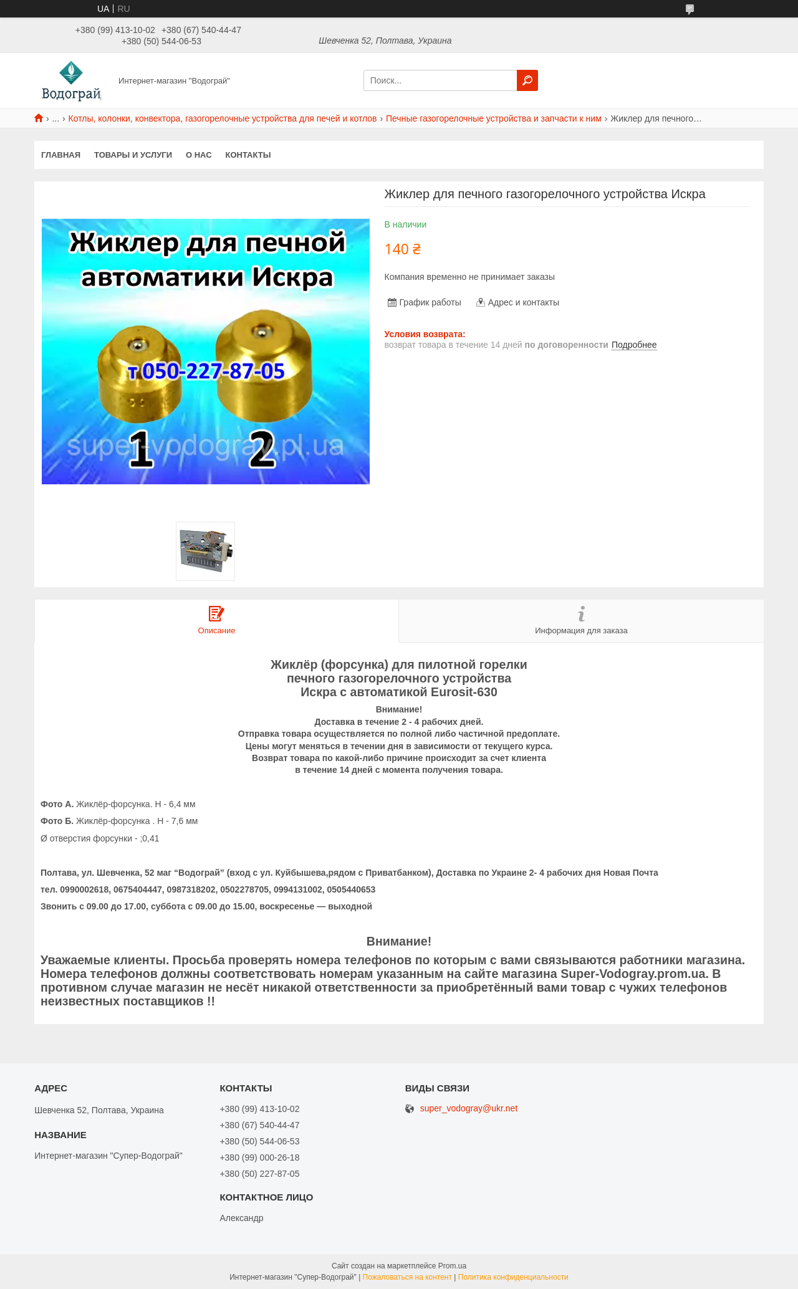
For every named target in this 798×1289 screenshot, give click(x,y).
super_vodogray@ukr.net (469, 1108)
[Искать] (527, 80)
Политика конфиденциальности (513, 1277)
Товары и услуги (133, 155)
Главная (60, 155)
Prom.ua (452, 1266)
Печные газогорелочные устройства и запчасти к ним (494, 118)
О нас (199, 155)
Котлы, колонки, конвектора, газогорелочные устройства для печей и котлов (223, 118)
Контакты (248, 155)
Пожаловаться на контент (407, 1277)
